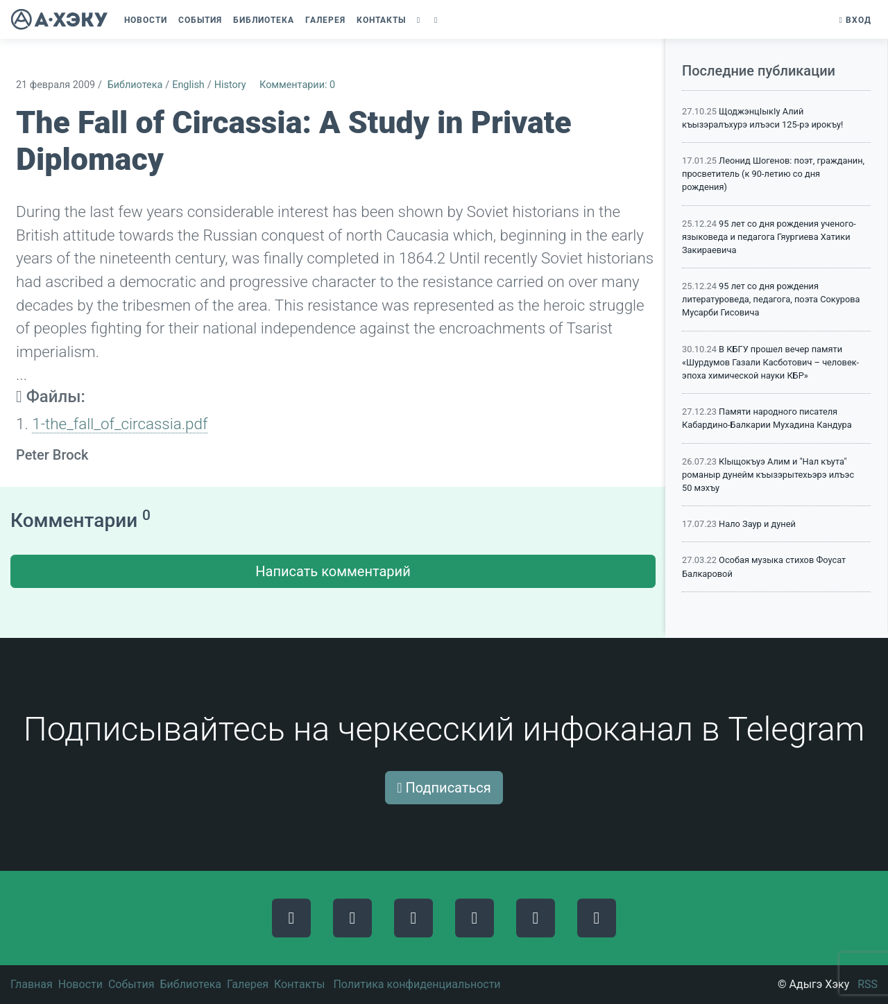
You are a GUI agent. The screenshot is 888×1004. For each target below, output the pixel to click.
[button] (420, 20)
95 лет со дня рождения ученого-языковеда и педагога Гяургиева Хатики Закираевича (769, 236)
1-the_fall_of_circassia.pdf (119, 424)
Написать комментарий (332, 571)
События (131, 984)
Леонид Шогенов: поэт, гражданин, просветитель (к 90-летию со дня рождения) (773, 173)
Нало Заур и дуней (757, 524)
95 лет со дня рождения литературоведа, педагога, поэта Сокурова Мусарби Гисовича (771, 299)
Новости (80, 984)
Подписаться (444, 787)
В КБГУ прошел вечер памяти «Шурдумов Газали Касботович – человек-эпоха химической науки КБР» (770, 362)
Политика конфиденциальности (416, 984)
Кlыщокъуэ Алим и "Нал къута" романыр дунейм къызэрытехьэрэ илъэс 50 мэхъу (768, 474)
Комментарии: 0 (297, 85)
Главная (31, 984)
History (230, 85)
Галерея (247, 984)
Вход (855, 20)
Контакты (299, 984)
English (188, 85)
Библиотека (135, 85)
